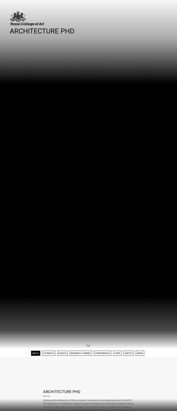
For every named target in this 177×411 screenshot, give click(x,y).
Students (48, 374)
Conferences (102, 374)
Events (62, 374)
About (35, 374)
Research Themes (81, 374)
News (140, 374)
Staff (117, 374)
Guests (129, 374)
